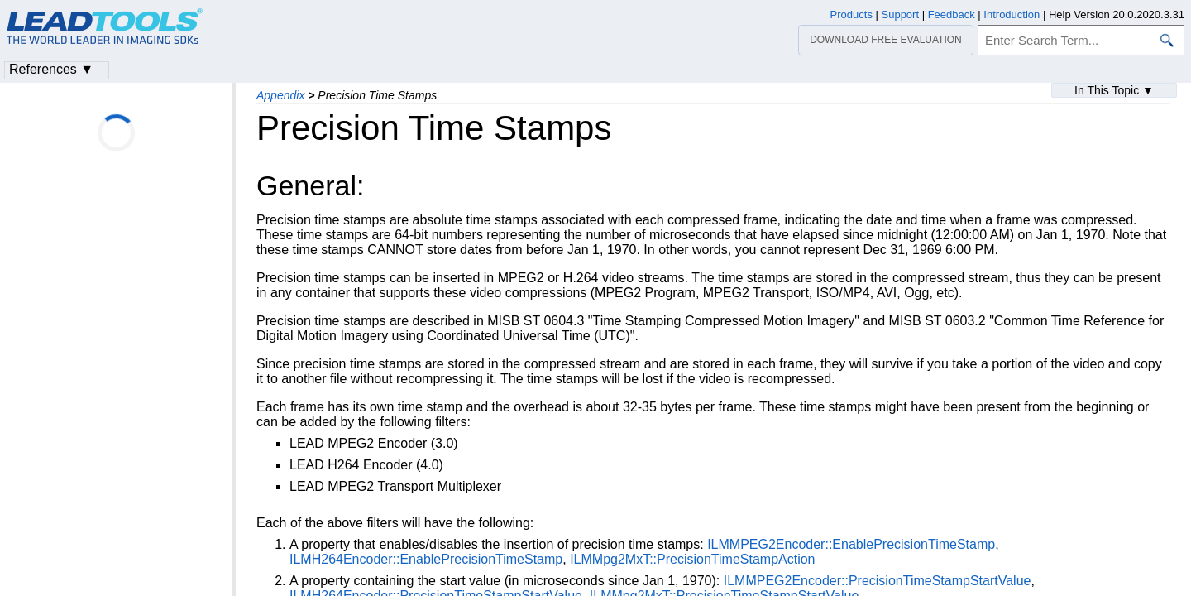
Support (901, 14)
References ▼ (51, 69)
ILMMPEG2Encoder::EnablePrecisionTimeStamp (851, 544)
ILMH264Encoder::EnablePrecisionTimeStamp (425, 559)
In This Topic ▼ (1114, 90)
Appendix (280, 95)
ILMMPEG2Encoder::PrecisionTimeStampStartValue (877, 581)
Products (851, 14)
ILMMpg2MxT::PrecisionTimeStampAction (692, 559)
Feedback (951, 14)
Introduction (1011, 14)
